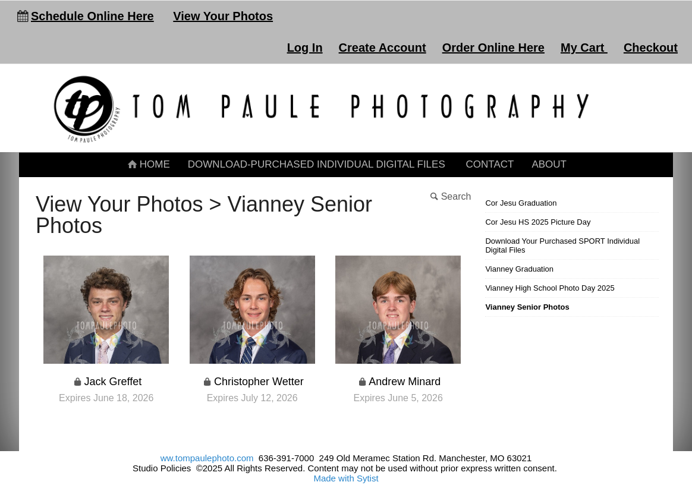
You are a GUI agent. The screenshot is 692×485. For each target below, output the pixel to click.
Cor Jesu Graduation (520, 203)
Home (147, 164)
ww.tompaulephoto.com (207, 458)
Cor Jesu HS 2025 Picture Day (537, 222)
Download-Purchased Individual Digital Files (316, 164)
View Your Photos (223, 16)
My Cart (584, 47)
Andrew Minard (405, 382)
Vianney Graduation (519, 268)
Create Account (382, 47)
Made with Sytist (345, 478)
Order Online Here (493, 47)
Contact (489, 164)
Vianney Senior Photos (527, 307)
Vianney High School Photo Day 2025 (549, 288)
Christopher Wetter (259, 382)
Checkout (651, 47)
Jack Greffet (113, 382)
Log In (305, 47)
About (549, 164)
